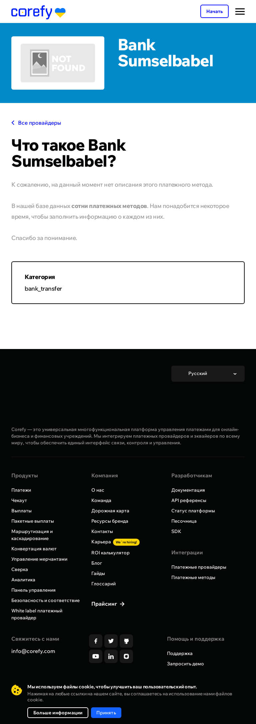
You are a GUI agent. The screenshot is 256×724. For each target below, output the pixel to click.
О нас (97, 490)
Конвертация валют (34, 549)
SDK (176, 531)
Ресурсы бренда (109, 521)
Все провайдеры (36, 122)
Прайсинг (104, 603)
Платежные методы (193, 577)
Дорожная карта (110, 511)
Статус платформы (193, 511)
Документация (188, 490)
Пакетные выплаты (32, 521)
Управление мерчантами (39, 559)
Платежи (21, 490)
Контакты (102, 531)
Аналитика (23, 580)
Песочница (184, 521)
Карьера (115, 542)
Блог (96, 563)
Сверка (19, 569)
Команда (101, 500)
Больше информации (57, 713)
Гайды (98, 573)
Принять (106, 713)
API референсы (188, 500)
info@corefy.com (33, 651)
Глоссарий (103, 584)
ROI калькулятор (110, 553)
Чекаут (19, 500)
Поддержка (180, 653)
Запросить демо (185, 664)
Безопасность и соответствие (45, 600)
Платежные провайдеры (198, 567)
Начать (214, 11)
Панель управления (33, 590)
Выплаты (21, 511)
